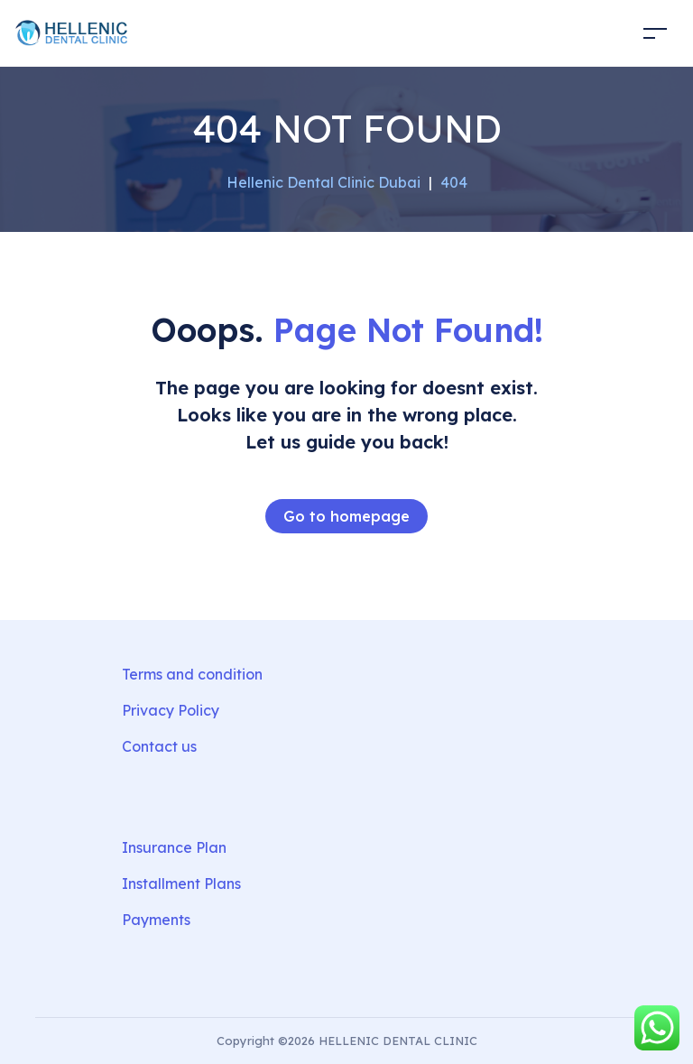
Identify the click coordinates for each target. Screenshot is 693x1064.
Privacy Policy (170, 710)
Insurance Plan (174, 847)
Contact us (159, 746)
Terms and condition (192, 674)
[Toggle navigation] (655, 32)
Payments (156, 920)
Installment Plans (181, 883)
